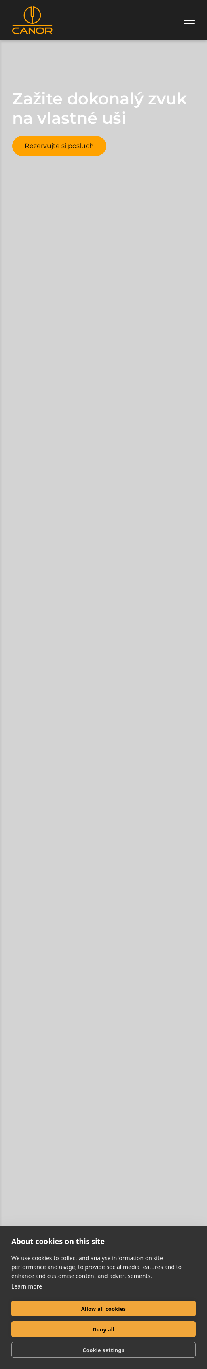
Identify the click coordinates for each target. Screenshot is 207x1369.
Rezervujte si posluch (59, 146)
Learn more (26, 1286)
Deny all (103, 1329)
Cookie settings (103, 1350)
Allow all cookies (103, 1308)
